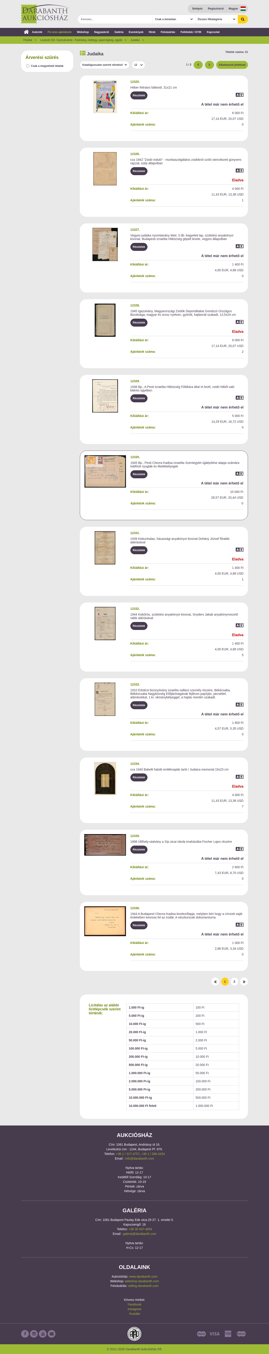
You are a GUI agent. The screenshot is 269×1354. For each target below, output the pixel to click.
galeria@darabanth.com (139, 1234)
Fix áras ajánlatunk (60, 32)
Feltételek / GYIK (191, 32)
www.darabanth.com (143, 1276)
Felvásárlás (168, 32)
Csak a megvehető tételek (47, 66)
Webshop (83, 32)
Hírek (152, 32)
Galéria (119, 32)
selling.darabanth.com (143, 1286)
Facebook (134, 1304)
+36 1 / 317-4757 (127, 1154)
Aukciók (33, 32)
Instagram (134, 1309)
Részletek (139, 95)
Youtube (134, 1313)
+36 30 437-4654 (140, 1229)
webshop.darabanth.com (142, 1281)
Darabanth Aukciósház (45, 13)
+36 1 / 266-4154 (153, 1154)
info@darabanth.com (139, 1158)
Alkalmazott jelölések (232, 64)
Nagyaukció (101, 32)
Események (136, 32)
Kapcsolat (213, 32)
